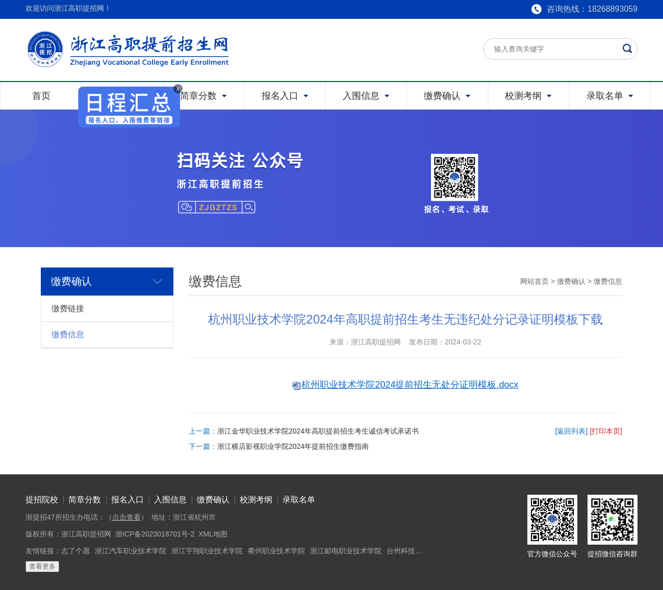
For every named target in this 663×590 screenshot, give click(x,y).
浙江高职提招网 (86, 534)
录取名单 (299, 499)
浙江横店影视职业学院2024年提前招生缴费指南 (293, 446)
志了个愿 (75, 551)
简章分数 (84, 499)
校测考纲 (256, 499)
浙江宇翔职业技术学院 (207, 551)
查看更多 (42, 566)
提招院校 (42, 499)
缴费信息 (68, 334)
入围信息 (170, 499)
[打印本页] (606, 431)
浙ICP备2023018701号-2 (155, 534)
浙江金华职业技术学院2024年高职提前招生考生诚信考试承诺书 (318, 431)
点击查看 (126, 517)
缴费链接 (68, 308)
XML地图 (212, 534)
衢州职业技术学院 (276, 551)
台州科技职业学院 (415, 551)
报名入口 (127, 499)
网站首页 (534, 281)
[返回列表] (571, 431)
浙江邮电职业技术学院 (345, 551)
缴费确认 (571, 281)
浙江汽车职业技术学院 (130, 551)
